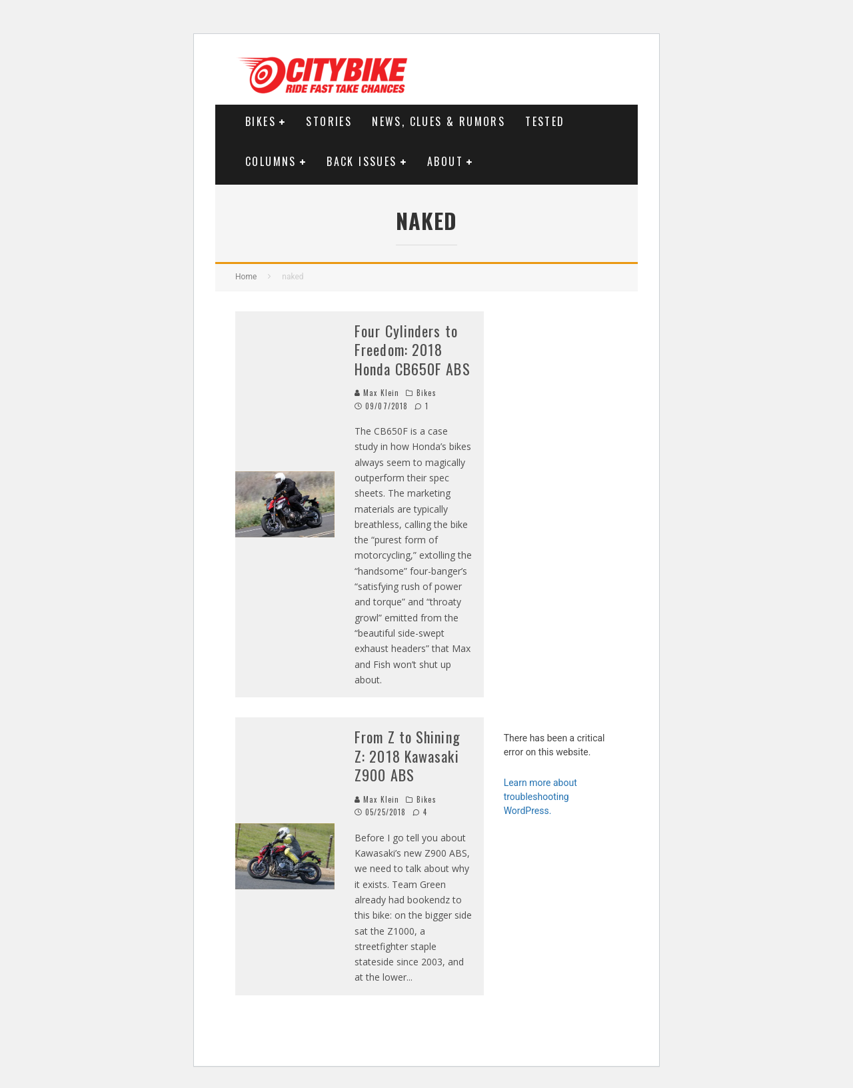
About (445, 161)
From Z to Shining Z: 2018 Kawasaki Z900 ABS (407, 755)
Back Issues (362, 161)
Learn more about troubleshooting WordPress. (540, 796)
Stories (329, 121)
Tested (544, 121)
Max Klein (377, 392)
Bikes (260, 121)
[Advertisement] (561, 511)
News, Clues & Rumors (438, 121)
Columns (271, 161)
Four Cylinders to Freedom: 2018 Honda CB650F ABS (412, 349)
